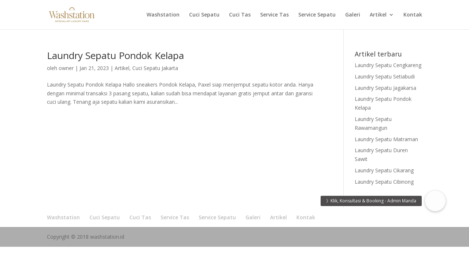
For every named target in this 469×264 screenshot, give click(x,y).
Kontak (412, 15)
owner (66, 68)
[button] (435, 201)
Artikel (378, 15)
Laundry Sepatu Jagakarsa (385, 87)
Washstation (163, 15)
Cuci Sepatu (204, 15)
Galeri (352, 15)
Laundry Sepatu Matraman (386, 139)
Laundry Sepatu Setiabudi (385, 76)
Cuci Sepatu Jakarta (155, 68)
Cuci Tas (240, 15)
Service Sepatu (317, 15)
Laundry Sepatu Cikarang (384, 170)
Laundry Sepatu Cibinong (384, 181)
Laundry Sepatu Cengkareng (388, 65)
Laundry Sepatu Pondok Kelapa (115, 55)
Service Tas (274, 15)
